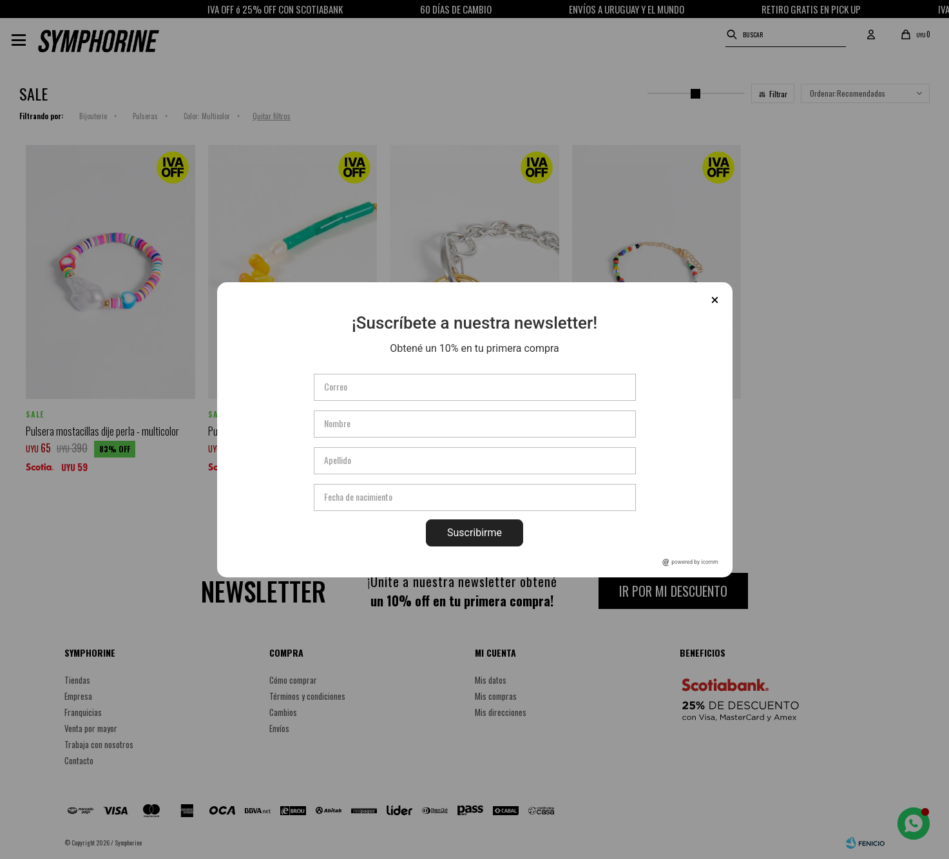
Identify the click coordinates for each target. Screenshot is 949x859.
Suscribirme (474, 532)
